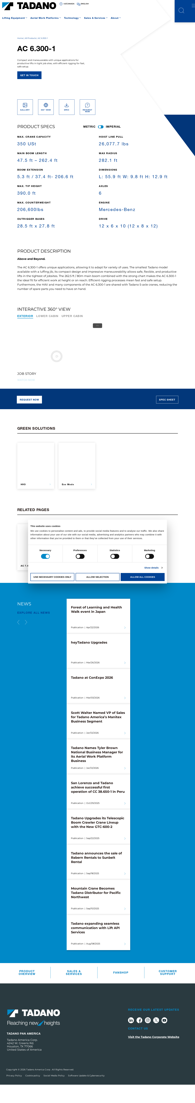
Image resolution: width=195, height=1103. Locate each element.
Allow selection (97, 577)
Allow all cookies (142, 577)
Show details (151, 567)
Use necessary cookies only (52, 577)
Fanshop (121, 990)
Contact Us (138, 1046)
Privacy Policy (14, 1094)
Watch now (26, 398)
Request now (29, 417)
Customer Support (168, 991)
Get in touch (29, 93)
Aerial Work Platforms (44, 17)
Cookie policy (32, 1094)
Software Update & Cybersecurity (86, 1094)
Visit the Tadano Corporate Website (153, 1055)
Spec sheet (167, 417)
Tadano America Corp (38, 1088)
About (114, 17)
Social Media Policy (54, 1094)
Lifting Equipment (13, 17)
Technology (71, 17)
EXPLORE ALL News (33, 630)
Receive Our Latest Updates (153, 1027)
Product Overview (27, 991)
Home (20, 56)
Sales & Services (94, 17)
